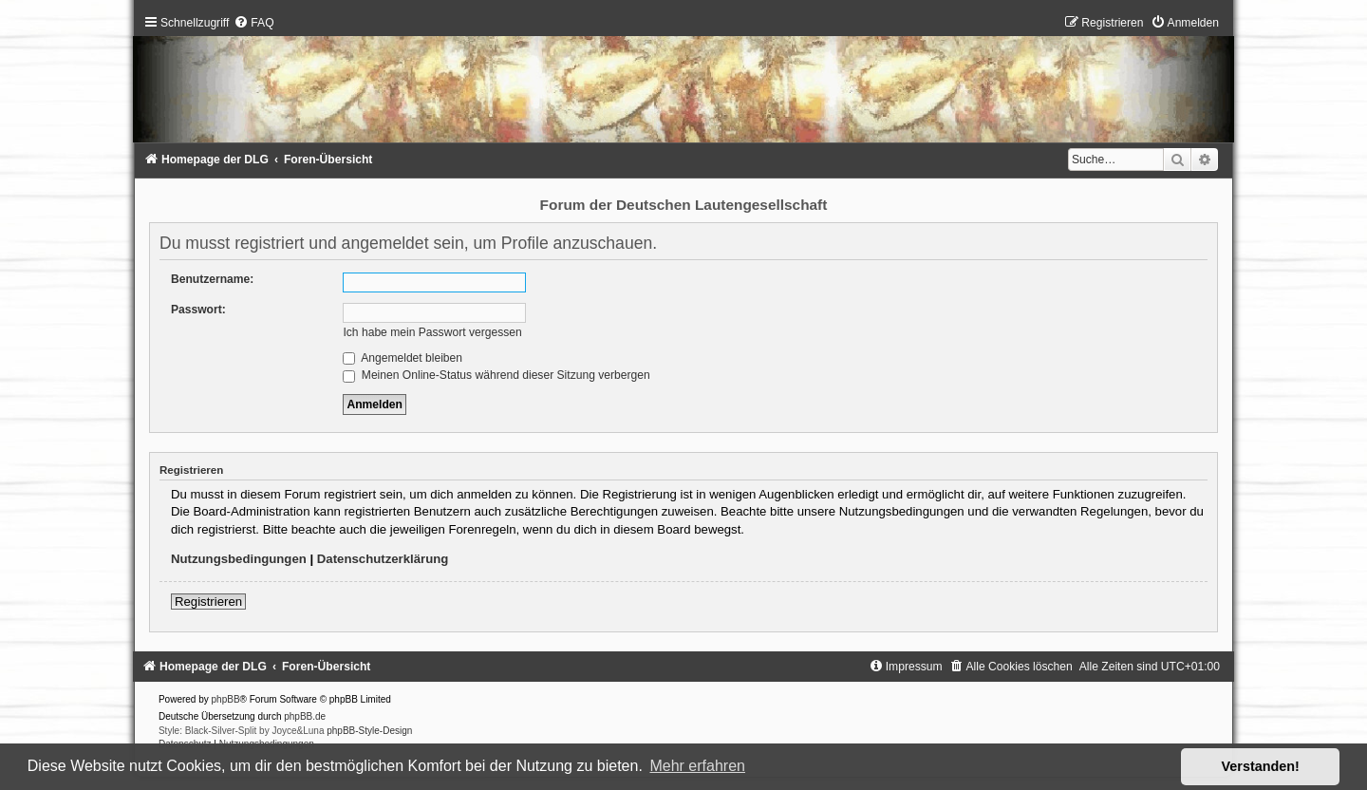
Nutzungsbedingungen (239, 559)
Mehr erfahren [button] (697, 766)
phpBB (226, 699)
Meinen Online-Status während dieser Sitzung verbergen (496, 375)
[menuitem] (253, 22)
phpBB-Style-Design (369, 730)
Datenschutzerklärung (383, 559)
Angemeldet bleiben (402, 358)
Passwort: (198, 309)
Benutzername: (212, 279)
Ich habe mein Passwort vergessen (432, 332)
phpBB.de (305, 716)
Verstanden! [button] (1261, 766)
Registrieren (208, 601)
